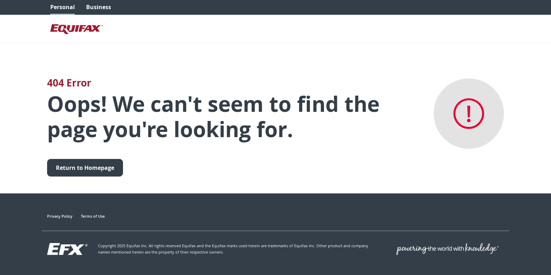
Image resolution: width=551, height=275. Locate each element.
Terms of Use (93, 216)
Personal (62, 7)
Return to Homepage (85, 168)
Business (98, 7)
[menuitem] (62, 7)
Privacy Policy (59, 216)
